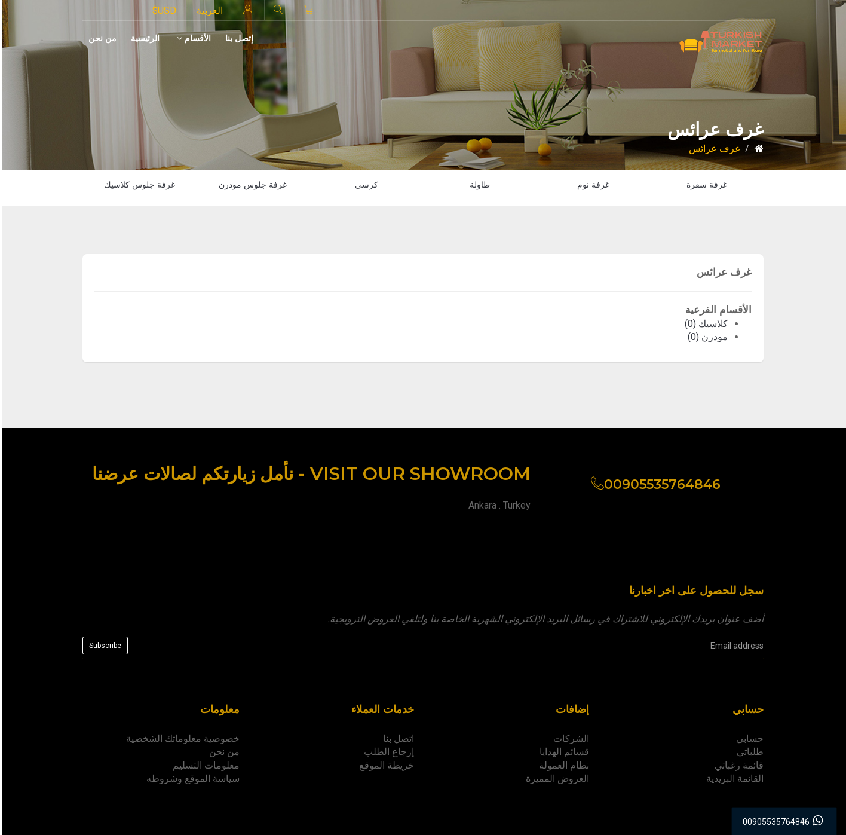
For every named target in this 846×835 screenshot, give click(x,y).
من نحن (102, 38)
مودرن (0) (708, 336)
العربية (210, 10)
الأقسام (194, 38)
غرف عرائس (714, 148)
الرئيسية (145, 38)
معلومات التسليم (206, 765)
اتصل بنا (398, 738)
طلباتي (750, 751)
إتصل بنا (239, 38)
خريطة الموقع (386, 765)
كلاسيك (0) (706, 323)
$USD (164, 10)
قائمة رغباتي (739, 765)
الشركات (571, 738)
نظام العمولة (564, 765)
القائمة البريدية (735, 778)
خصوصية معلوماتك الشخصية (183, 738)
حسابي (750, 738)
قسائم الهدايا (564, 751)
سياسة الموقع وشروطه (193, 778)
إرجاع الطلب (389, 751)
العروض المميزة (557, 778)
